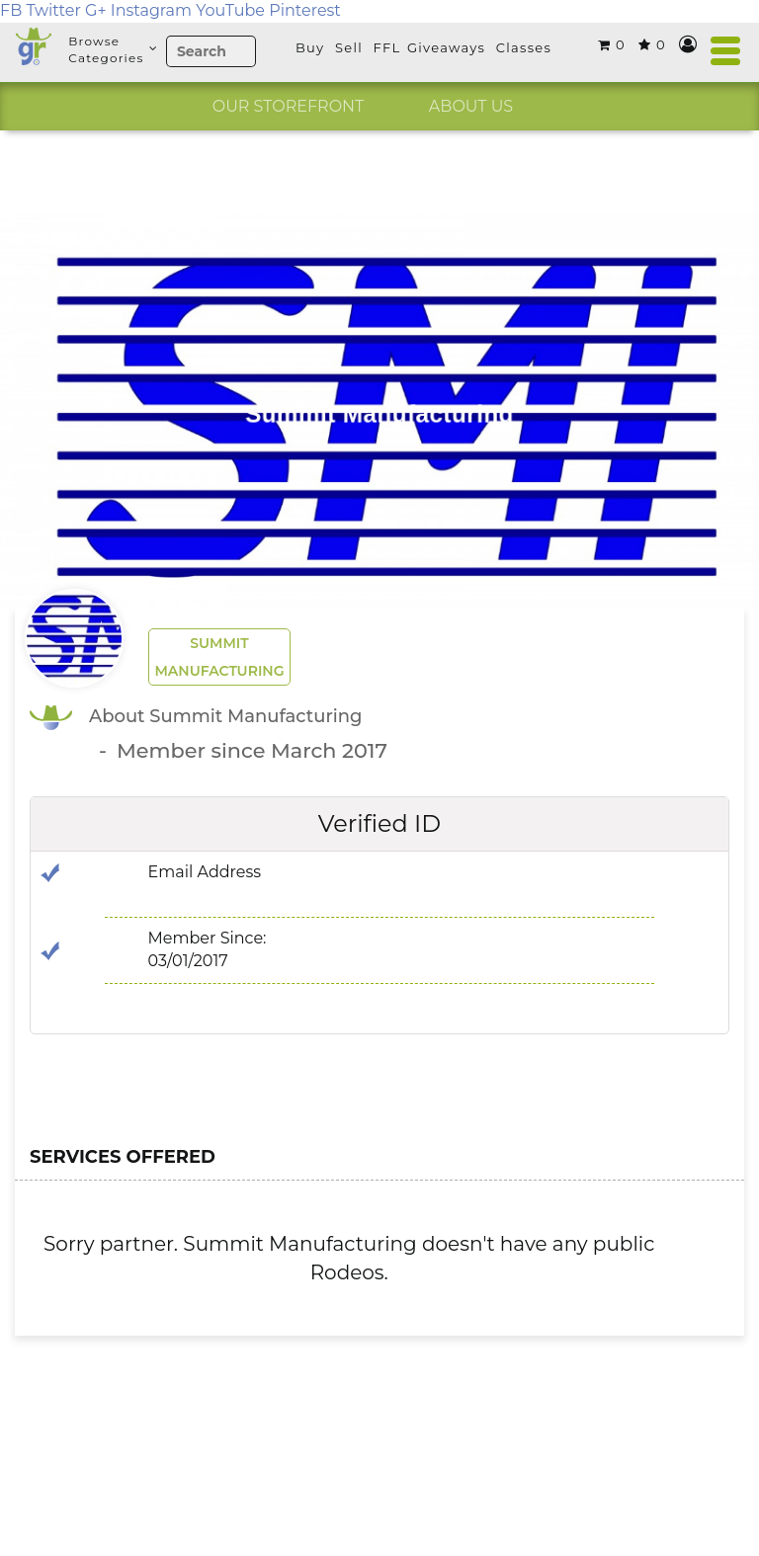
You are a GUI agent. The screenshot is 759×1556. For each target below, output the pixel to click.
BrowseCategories (112, 49)
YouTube (230, 10)
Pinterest (305, 10)
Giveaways (446, 47)
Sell (349, 47)
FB (11, 10)
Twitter (53, 10)
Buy (309, 47)
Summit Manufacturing (219, 657)
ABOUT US (471, 106)
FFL (387, 47)
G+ (96, 10)
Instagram (151, 10)
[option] (288, 106)
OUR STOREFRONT (288, 106)
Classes (523, 47)
